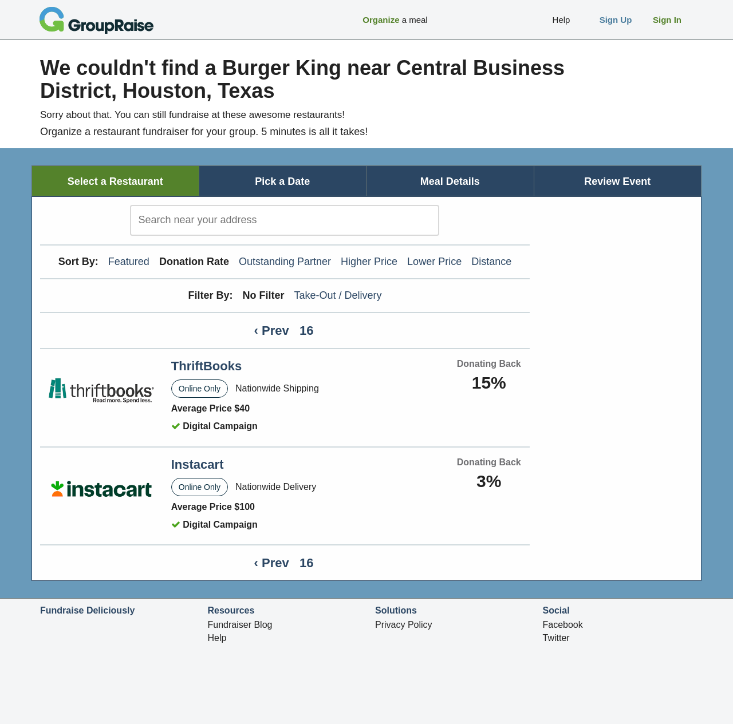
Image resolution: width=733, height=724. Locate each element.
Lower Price (434, 261)
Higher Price (369, 261)
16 (306, 330)
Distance (491, 261)
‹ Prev (271, 330)
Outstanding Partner (285, 261)
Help (217, 638)
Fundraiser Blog (240, 625)
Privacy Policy (403, 625)
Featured (128, 261)
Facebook (563, 625)
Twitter (556, 638)
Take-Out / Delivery (338, 295)
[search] (284, 220)
